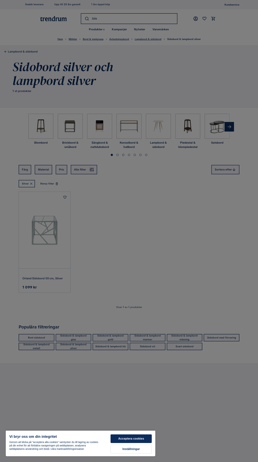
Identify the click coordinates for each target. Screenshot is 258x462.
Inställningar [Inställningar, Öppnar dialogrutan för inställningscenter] (131, 449)
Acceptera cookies (131, 438)
